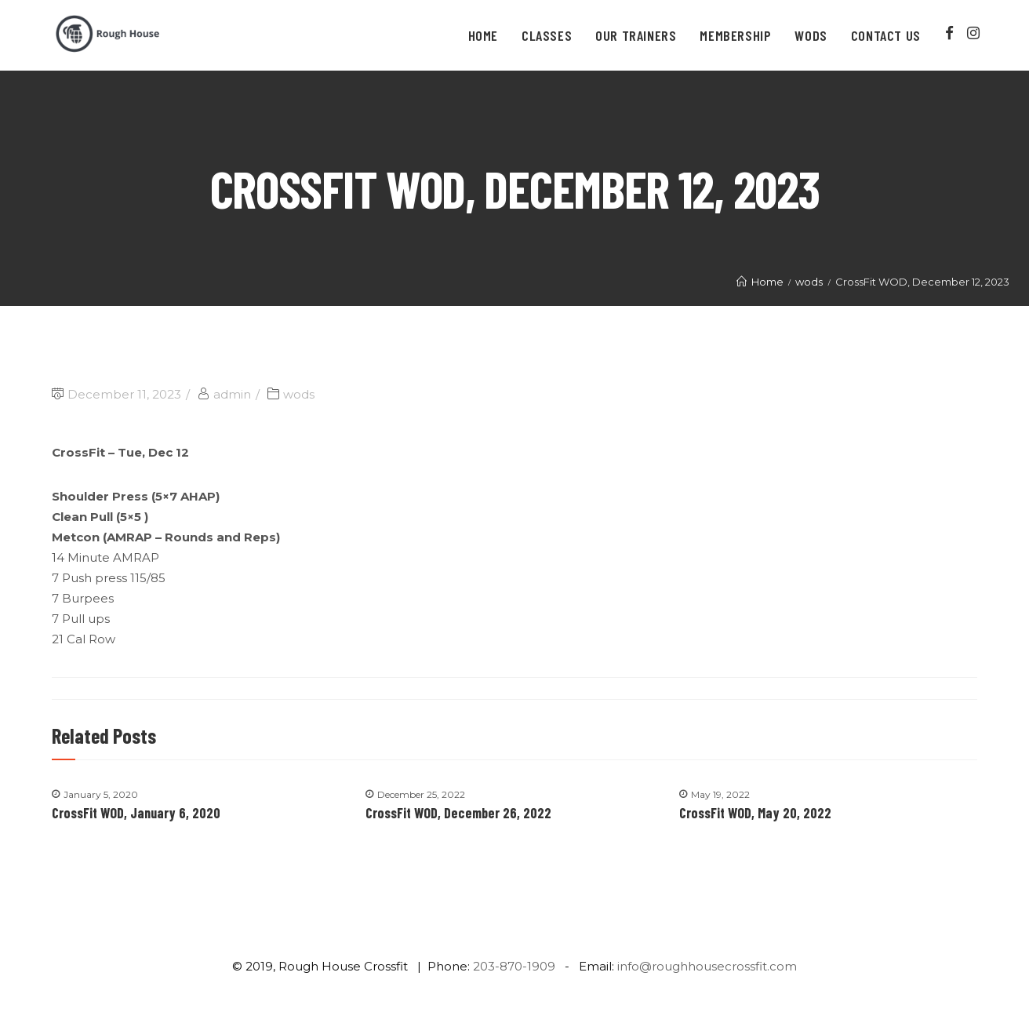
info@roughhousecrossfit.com (707, 966)
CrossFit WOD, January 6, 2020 (136, 813)
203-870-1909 (514, 966)
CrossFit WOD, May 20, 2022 (755, 813)
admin (232, 394)
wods (299, 394)
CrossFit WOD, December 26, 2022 (458, 813)
